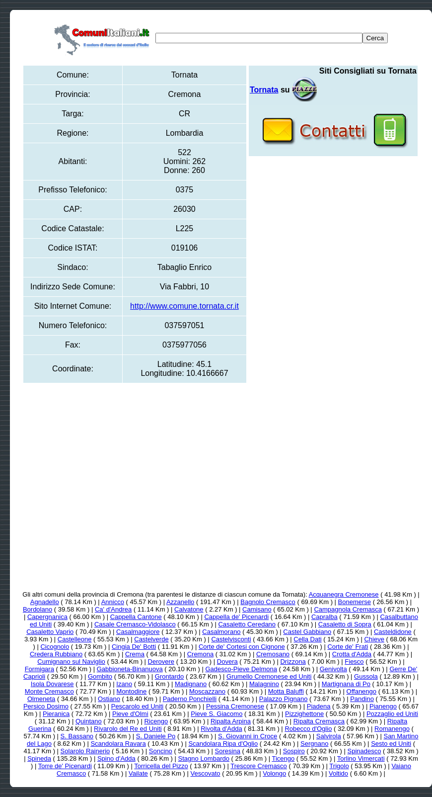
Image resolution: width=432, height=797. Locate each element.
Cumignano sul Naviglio (71, 661)
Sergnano (314, 743)
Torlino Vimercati (361, 758)
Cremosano (272, 654)
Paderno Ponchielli (189, 699)
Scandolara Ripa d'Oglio (223, 743)
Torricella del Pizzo (161, 766)
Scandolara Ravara (117, 743)
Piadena (319, 706)
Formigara (39, 669)
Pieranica (56, 713)
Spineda (39, 758)
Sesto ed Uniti (391, 743)
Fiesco (354, 661)
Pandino (362, 699)
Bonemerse (354, 602)
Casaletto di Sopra (344, 624)
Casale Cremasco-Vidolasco (135, 624)
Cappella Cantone (136, 616)
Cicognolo (54, 646)
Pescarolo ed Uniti (137, 706)
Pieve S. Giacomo (216, 713)
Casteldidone (393, 631)
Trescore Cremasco (258, 766)
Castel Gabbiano (307, 631)
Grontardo (169, 676)
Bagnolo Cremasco (267, 602)
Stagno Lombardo (203, 758)
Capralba (324, 616)
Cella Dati (307, 639)
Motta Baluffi (286, 691)
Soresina (227, 751)
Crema (134, 654)
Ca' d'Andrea (113, 609)
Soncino (160, 751)
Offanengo (361, 691)
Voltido (338, 773)
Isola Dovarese (52, 684)
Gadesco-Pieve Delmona (241, 669)
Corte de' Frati (347, 646)
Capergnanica (47, 616)
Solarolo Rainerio (85, 751)
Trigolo (339, 766)
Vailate (138, 773)
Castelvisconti (231, 639)
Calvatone (189, 609)
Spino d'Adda (116, 758)
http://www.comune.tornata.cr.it (184, 306)
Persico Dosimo (46, 706)
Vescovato (205, 773)
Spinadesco (364, 751)
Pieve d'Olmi (130, 713)
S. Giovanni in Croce (247, 736)
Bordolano (37, 609)
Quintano (88, 721)
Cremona (200, 654)
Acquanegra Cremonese (344, 594)
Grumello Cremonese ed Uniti (268, 676)
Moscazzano (207, 691)
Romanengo (392, 728)
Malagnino (264, 684)
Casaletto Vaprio (49, 631)
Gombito (100, 676)
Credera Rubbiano (56, 654)
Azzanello (180, 602)
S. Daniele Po (156, 736)
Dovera (227, 661)
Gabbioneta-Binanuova (130, 669)
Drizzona (292, 661)
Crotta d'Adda (351, 654)
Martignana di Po (346, 684)
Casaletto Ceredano (247, 624)
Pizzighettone (304, 713)
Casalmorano (221, 631)
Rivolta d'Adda (221, 728)
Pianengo (383, 706)
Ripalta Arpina (231, 721)
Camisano (257, 609)
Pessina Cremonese (235, 706)
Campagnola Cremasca (348, 609)
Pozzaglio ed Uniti (392, 713)
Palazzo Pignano (283, 699)
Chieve (374, 639)
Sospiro (294, 751)
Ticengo (283, 758)
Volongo (274, 773)
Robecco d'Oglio (308, 728)
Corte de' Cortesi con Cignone (242, 646)
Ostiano (109, 699)
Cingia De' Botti (134, 646)
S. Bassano (77, 736)
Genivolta (333, 669)
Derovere (161, 661)
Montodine (132, 691)
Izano (124, 684)
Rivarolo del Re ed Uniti (128, 728)
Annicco (112, 602)
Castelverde (151, 639)
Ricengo (156, 721)
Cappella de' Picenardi (236, 616)
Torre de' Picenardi (65, 766)
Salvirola (328, 736)
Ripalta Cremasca (319, 721)
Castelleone (75, 639)
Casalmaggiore (137, 631)
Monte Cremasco (49, 691)
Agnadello (44, 602)
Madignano (191, 684)
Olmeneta (41, 699)
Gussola (366, 676)
